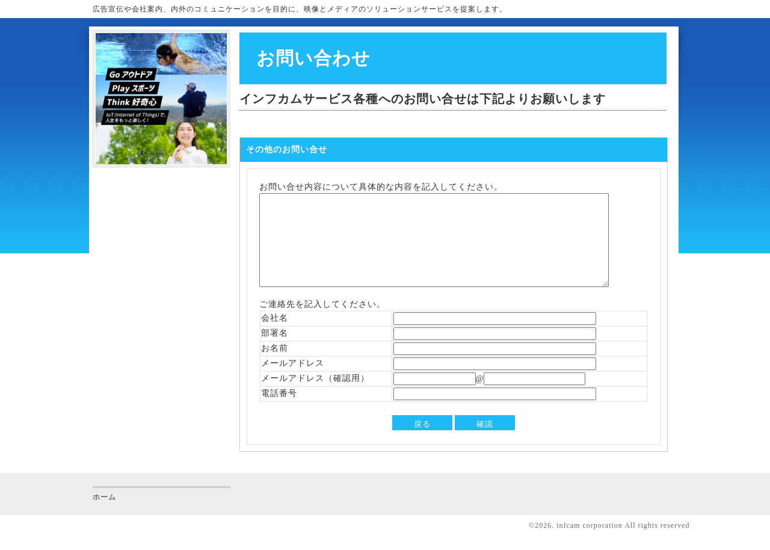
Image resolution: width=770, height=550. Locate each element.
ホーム (104, 515)
